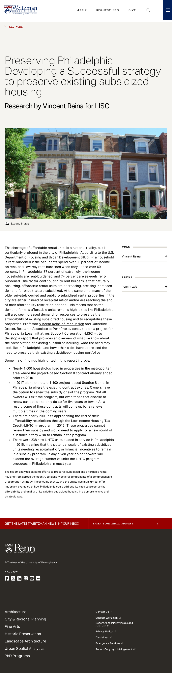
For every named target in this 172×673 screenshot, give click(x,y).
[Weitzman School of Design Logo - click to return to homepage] (21, 11)
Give (132, 11)
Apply (82, 11)
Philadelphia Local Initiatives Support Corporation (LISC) (49, 333)
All (13, 26)
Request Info (107, 11)
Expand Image (17, 223)
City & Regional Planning (25, 619)
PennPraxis (129, 286)
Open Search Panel (148, 11)
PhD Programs (17, 656)
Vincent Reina (131, 256)
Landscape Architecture (25, 641)
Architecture (15, 612)
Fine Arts (12, 626)
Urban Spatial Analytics (25, 648)
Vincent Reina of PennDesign (61, 324)
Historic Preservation (23, 634)
